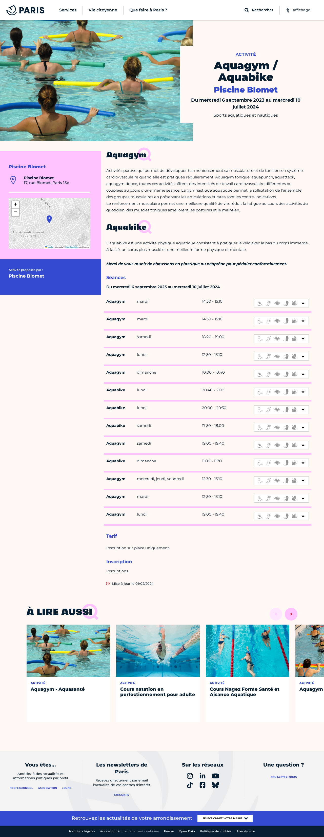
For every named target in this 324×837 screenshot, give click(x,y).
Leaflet (49, 247)
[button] (49, 219)
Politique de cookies (215, 831)
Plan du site (245, 831)
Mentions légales (82, 831)
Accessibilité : (129, 831)
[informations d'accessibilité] (281, 303)
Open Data (187, 831)
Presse (169, 831)
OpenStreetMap (72, 247)
